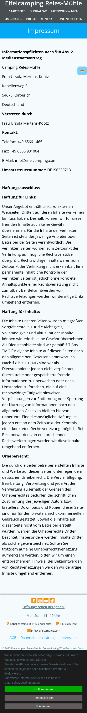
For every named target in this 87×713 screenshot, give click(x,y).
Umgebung (13, 19)
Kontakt (47, 19)
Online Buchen (70, 19)
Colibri (81, 648)
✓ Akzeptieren (43, 689)
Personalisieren (44, 697)
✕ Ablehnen (43, 706)
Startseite (17, 11)
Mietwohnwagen (64, 11)
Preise (31, 19)
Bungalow (38, 11)
